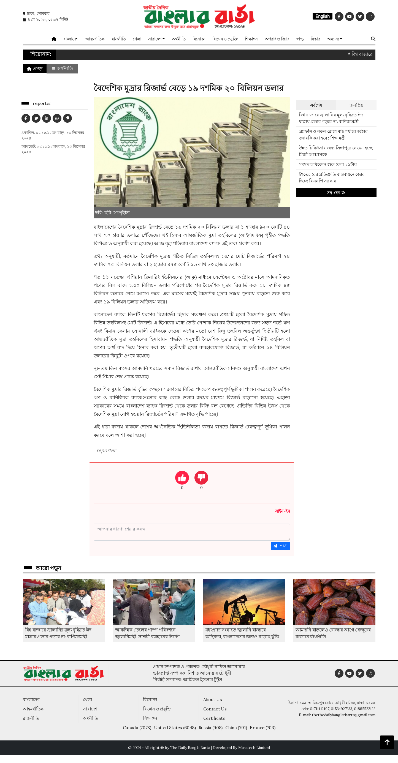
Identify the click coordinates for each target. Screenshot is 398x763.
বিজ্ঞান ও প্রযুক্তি (225, 38)
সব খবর (336, 193)
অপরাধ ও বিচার (277, 38)
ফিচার (315, 38)
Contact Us (215, 709)
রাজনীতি (119, 38)
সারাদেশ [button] (154, 38)
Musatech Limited (254, 747)
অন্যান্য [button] (333, 38)
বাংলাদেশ (70, 38)
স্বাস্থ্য (300, 38)
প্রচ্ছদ (35, 68)
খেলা (137, 38)
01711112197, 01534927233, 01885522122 (342, 708)
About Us (212, 699)
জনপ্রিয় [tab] (356, 105)
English (322, 16)
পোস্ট (281, 545)
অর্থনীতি (179, 38)
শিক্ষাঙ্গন (251, 38)
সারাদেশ (90, 709)
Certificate (214, 718)
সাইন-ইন (282, 511)
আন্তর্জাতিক (95, 38)
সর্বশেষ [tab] (316, 105)
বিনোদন (199, 38)
